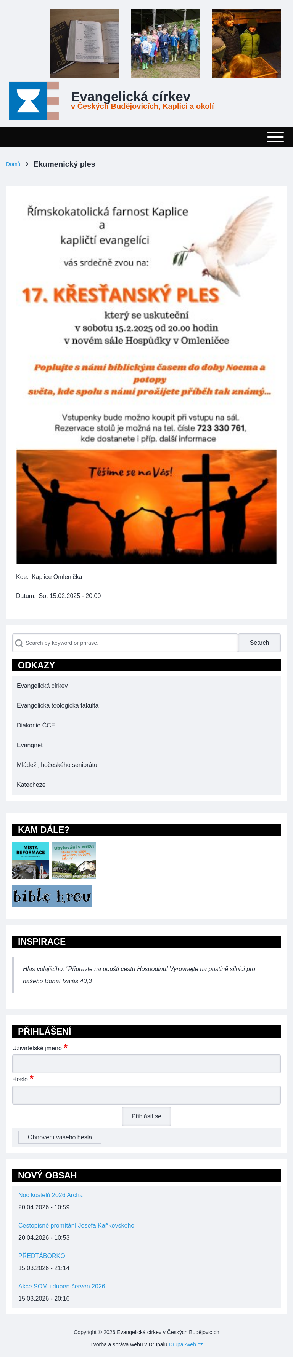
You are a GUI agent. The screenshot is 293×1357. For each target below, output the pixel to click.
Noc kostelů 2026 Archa (50, 1195)
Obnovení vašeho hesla (60, 1137)
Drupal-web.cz (186, 1344)
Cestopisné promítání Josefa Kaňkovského (76, 1225)
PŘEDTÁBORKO (41, 1256)
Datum (25, 596)
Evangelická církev (130, 96)
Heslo (20, 1079)
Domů (13, 164)
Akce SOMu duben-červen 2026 (61, 1286)
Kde (21, 577)
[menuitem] (146, 686)
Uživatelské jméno (37, 1048)
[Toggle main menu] (146, 137)
